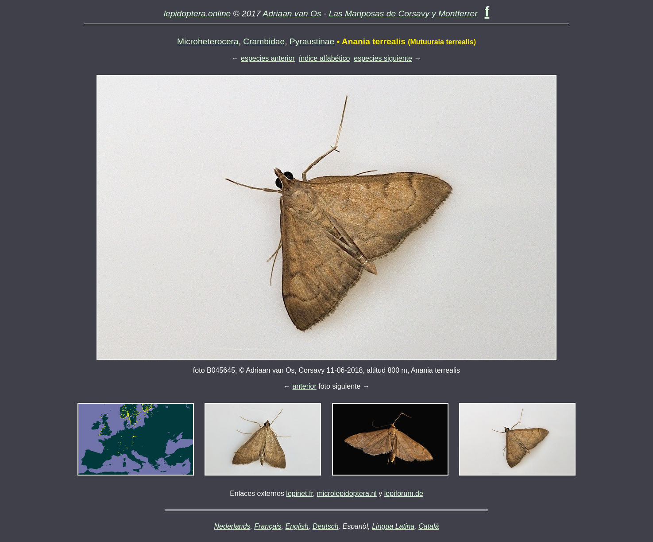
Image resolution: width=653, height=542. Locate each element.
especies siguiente (383, 58)
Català (428, 526)
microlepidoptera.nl (347, 493)
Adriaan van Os (292, 13)
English (297, 526)
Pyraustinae (312, 41)
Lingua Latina (393, 526)
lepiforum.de (403, 493)
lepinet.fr (299, 493)
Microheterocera (208, 41)
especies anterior (268, 58)
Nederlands (232, 526)
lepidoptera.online (197, 13)
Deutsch (326, 526)
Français (267, 526)
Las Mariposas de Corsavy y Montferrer (403, 13)
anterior (305, 386)
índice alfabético (324, 58)
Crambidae (264, 41)
